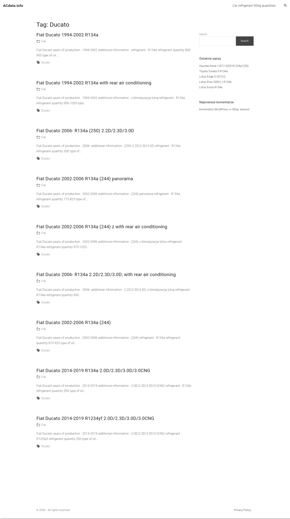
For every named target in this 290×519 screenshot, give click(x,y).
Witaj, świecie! (241, 109)
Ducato (45, 62)
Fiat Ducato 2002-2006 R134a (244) (73, 322)
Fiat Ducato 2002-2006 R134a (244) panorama (84, 178)
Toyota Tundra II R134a (213, 71)
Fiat (43, 41)
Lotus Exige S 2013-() (212, 76)
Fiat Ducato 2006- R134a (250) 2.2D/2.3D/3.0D (85, 130)
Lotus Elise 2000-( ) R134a (215, 81)
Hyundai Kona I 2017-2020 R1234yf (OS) (224, 65)
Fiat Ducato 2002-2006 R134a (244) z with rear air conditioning (101, 226)
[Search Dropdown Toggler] (285, 6)
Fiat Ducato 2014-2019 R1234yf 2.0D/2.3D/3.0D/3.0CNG (95, 418)
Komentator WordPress (213, 109)
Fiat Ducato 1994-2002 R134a (67, 35)
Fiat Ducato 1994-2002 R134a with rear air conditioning (93, 83)
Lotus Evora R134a (210, 87)
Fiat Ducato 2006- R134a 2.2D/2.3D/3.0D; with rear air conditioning (106, 274)
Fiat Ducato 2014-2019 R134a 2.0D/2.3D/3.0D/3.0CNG (93, 370)
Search (203, 34)
